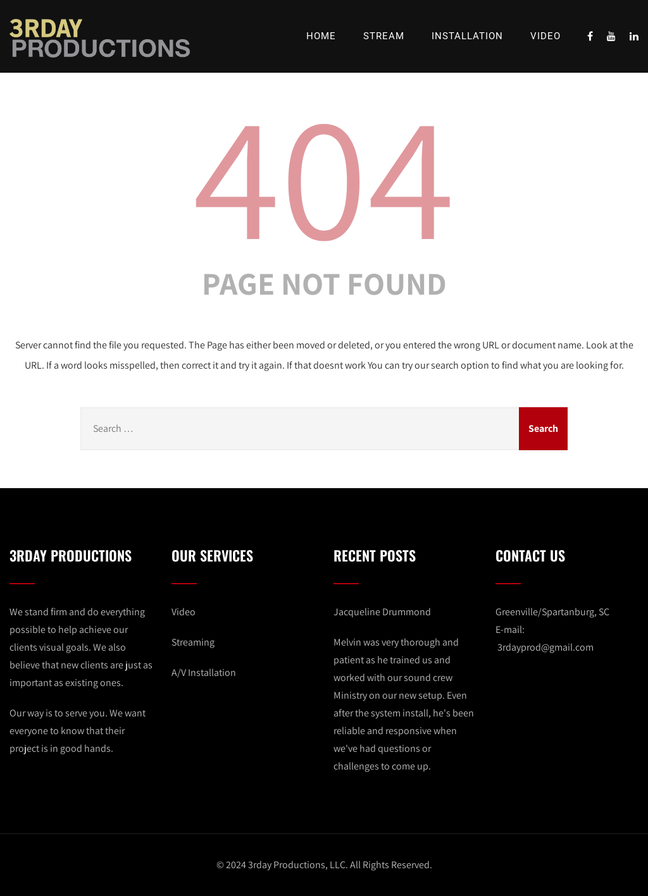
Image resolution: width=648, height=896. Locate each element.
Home (321, 36)
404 (324, 174)
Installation (467, 36)
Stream (383, 36)
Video (545, 36)
